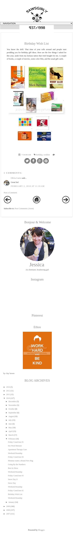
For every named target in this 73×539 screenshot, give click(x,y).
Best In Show (13, 468)
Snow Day (12, 483)
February (11, 439)
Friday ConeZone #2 (15, 490)
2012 (8, 391)
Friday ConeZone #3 (15, 476)
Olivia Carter (16, 178)
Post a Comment (10, 193)
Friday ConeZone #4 (15, 457)
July (10, 420)
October (11, 409)
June (10, 424)
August (11, 416)
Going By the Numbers (16, 464)
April (10, 431)
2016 (8, 387)
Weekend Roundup (15, 453)
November (12, 405)
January (11, 502)
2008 (8, 510)
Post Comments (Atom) (24, 208)
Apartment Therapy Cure (17, 449)
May (10, 428)
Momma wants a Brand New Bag (20, 461)
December (12, 401)
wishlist (47, 155)
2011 (8, 394)
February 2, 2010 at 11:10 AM (28, 186)
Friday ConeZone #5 (15, 442)
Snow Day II (13, 479)
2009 (8, 506)
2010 (8, 398)
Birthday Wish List (15, 494)
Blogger (41, 530)
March (10, 435)
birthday (39, 155)
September (12, 413)
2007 (8, 514)
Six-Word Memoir (15, 446)
